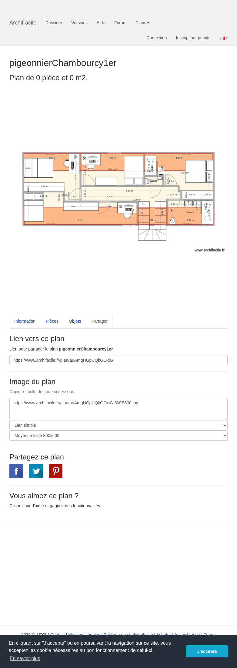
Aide (101, 22)
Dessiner (53, 22)
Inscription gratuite (193, 37)
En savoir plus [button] (25, 658)
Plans (142, 22)
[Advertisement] (60, 575)
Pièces (52, 321)
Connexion (157, 37)
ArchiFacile (22, 23)
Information (24, 321)
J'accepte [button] (207, 651)
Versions (79, 22)
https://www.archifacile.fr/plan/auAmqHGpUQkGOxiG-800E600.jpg (118, 409)
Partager (100, 321)
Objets (75, 321)
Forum (120, 22)
